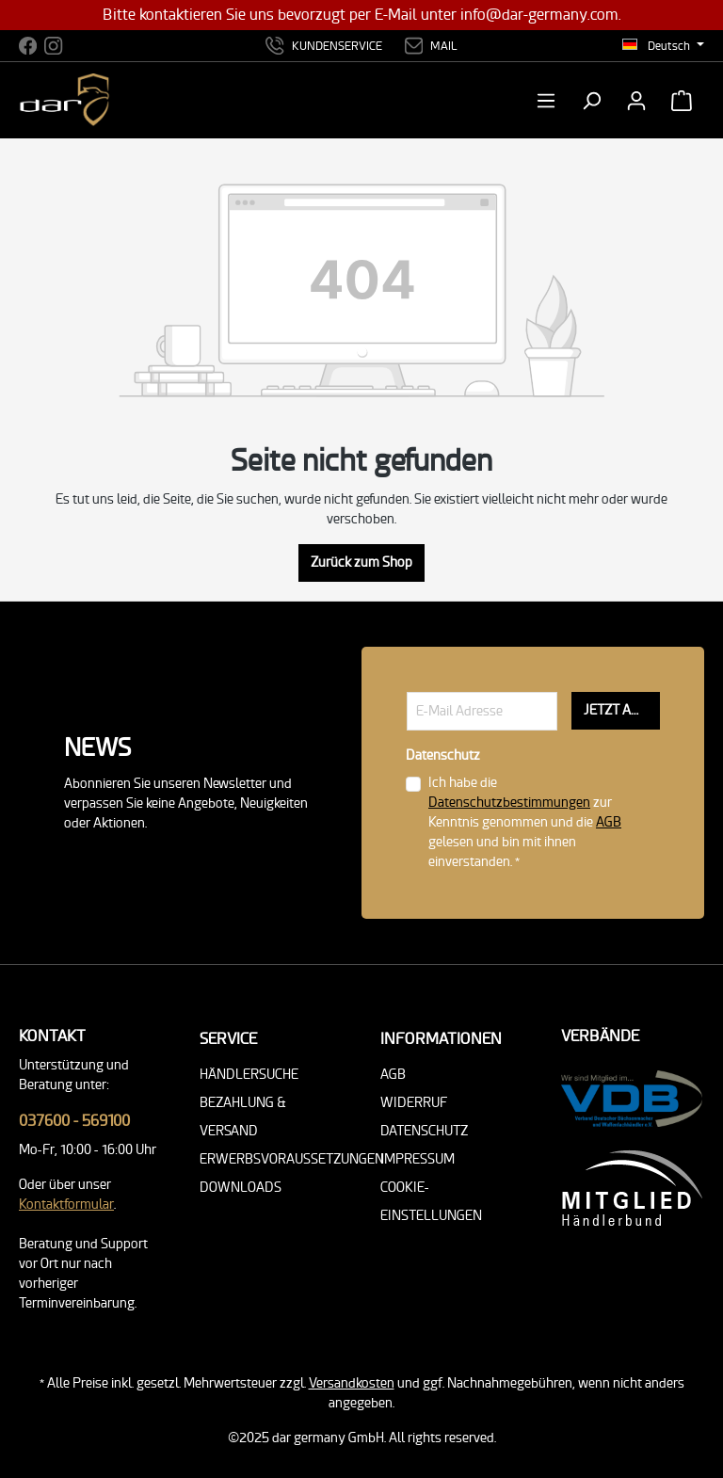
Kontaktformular (66, 1205)
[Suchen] (591, 101)
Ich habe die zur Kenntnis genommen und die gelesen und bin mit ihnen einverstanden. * (524, 822)
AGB (608, 822)
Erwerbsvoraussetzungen (292, 1159)
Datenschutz (424, 1131)
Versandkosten (351, 1383)
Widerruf (414, 1103)
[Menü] (552, 101)
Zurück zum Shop (361, 562)
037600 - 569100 (74, 1121)
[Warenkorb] (681, 101)
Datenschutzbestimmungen (509, 803)
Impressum (417, 1159)
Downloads (240, 1188)
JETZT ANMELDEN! (622, 710)
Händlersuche (249, 1075)
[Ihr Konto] (636, 101)
